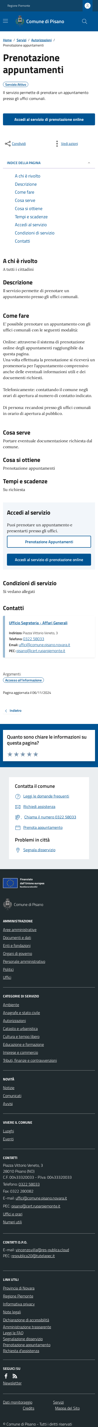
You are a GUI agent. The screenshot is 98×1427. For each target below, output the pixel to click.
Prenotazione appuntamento (26, 1345)
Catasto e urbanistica (20, 1028)
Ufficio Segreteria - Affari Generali (38, 623)
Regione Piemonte (18, 5)
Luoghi (8, 1131)
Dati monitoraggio (17, 1402)
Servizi (21, 40)
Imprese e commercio (20, 1052)
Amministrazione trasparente (27, 1327)
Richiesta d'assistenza (21, 1351)
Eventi (8, 1139)
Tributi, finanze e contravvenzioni (30, 1060)
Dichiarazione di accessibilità (26, 1320)
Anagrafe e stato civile (21, 1013)
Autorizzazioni (41, 40)
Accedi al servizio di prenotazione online (49, 119)
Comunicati (12, 1096)
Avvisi (8, 1104)
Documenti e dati (17, 937)
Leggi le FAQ (13, 1333)
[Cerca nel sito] (83, 21)
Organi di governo (17, 953)
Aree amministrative (19, 930)
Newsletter (12, 1383)
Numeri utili (12, 1222)
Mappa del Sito (67, 1408)
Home (7, 40)
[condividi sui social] (15, 144)
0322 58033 (33, 639)
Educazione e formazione (23, 1044)
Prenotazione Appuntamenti (49, 542)
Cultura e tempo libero (21, 1036)
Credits (28, 1408)
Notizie (8, 1088)
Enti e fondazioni (17, 945)
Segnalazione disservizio (23, 1339)
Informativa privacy (19, 1304)
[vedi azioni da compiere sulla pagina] (65, 144)
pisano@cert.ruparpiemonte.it (40, 651)
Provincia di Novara (18, 1288)
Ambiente (11, 1005)
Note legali (12, 1312)
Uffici (7, 977)
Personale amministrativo (24, 961)
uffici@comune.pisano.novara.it (44, 645)
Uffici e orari (12, 1214)
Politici (8, 969)
